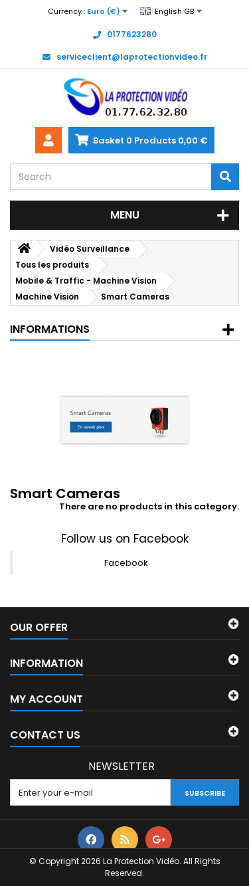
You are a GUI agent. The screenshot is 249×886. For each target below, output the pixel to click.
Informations (50, 329)
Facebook (126, 563)
